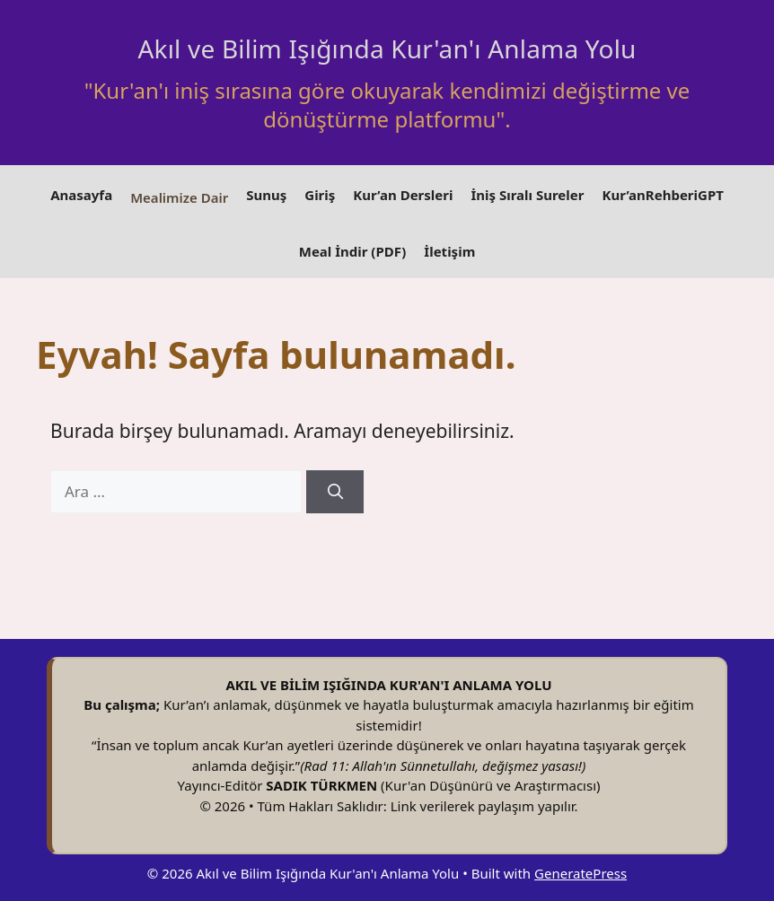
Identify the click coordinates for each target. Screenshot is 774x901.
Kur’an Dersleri (403, 195)
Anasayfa (81, 195)
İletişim (449, 251)
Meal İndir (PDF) (353, 251)
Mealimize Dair (179, 197)
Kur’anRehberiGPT (662, 195)
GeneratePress (580, 873)
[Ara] (335, 491)
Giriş (319, 195)
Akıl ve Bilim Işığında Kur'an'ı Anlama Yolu (386, 48)
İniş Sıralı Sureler (527, 195)
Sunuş (266, 195)
